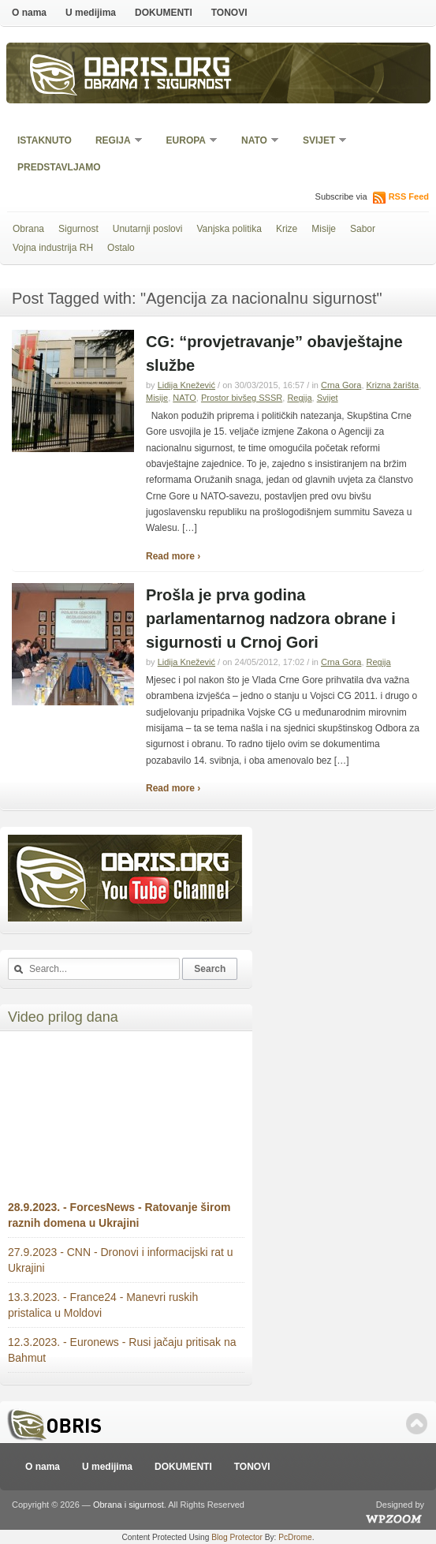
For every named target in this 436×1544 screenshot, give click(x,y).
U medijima (90, 12)
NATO (255, 141)
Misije (323, 228)
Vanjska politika (229, 228)
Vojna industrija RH (53, 247)
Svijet (320, 141)
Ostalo (121, 247)
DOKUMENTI (163, 12)
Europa (187, 141)
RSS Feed (409, 196)
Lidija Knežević (186, 385)
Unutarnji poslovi (148, 228)
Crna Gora (341, 385)
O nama (29, 12)
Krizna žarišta (393, 385)
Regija (114, 141)
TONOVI (229, 12)
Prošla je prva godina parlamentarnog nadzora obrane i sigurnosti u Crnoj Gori (271, 618)
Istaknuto (44, 140)
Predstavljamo (59, 167)
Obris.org (157, 69)
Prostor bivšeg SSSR (241, 397)
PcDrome (294, 1537)
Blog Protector (237, 1537)
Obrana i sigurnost (158, 85)
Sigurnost (78, 228)
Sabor (362, 228)
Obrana (28, 228)
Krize (286, 228)
